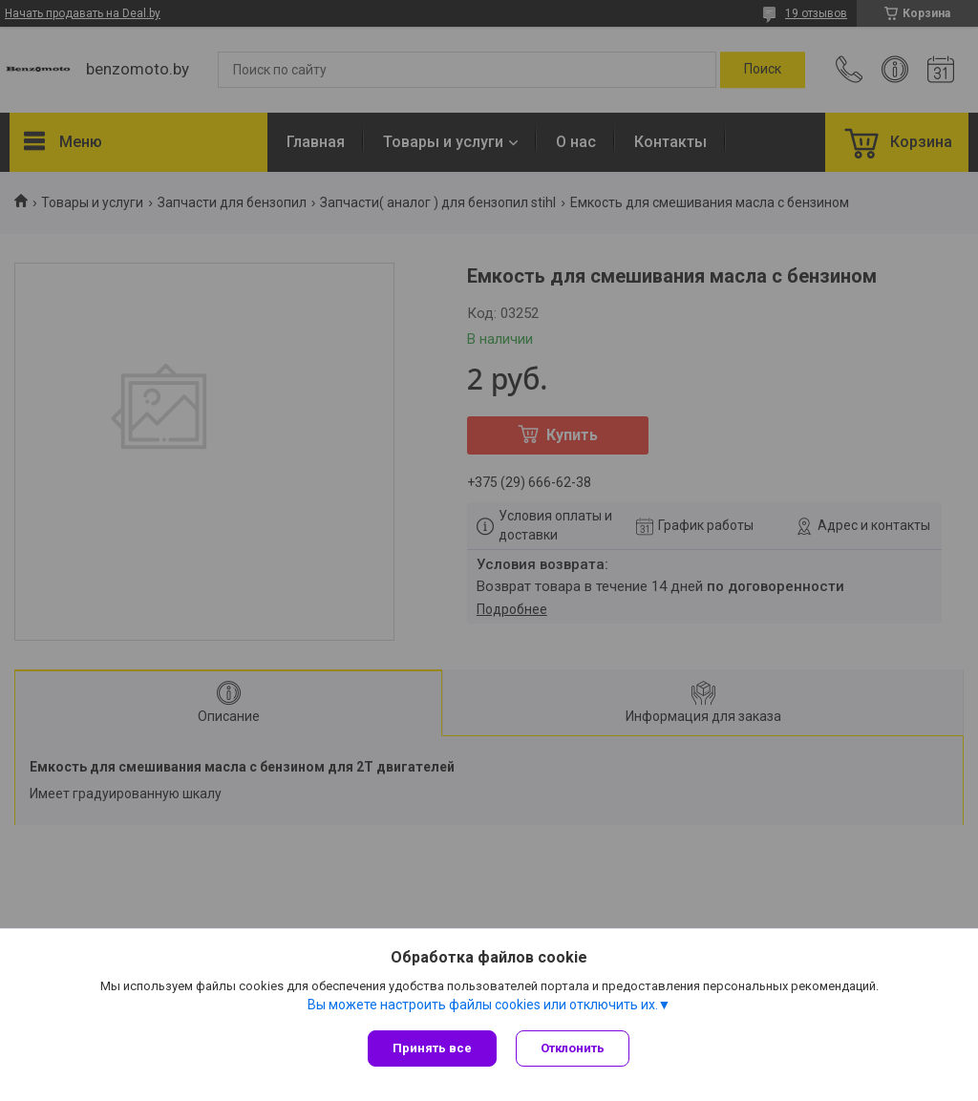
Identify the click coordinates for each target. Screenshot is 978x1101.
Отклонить (573, 1048)
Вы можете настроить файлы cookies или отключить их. (483, 1004)
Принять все (432, 1048)
